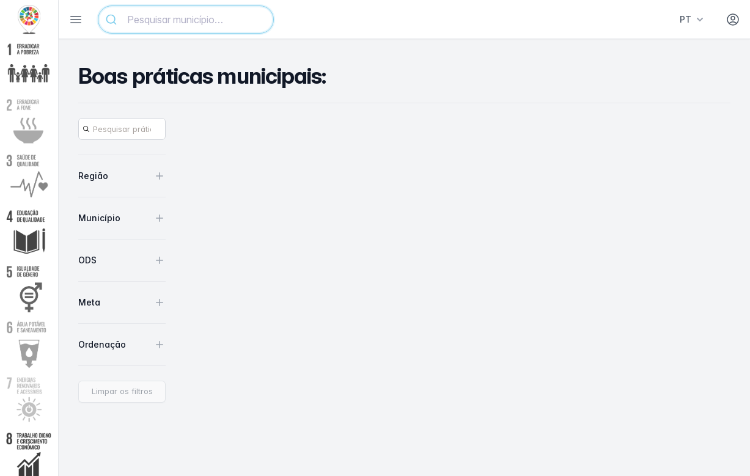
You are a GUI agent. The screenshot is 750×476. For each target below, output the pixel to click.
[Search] (122, 129)
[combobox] (186, 19)
